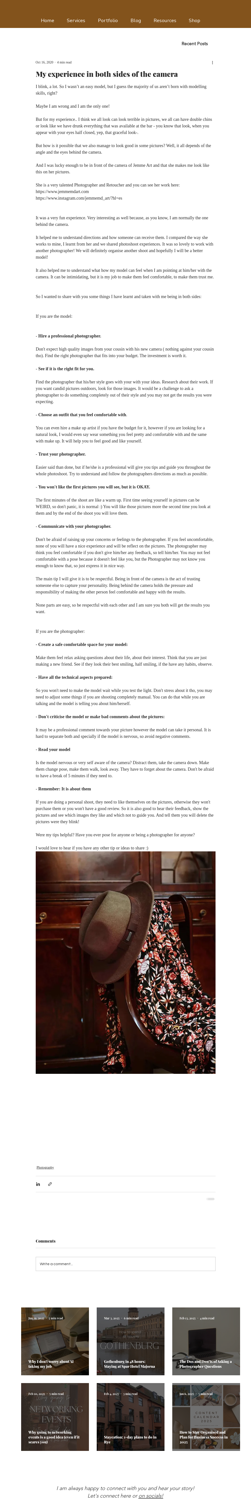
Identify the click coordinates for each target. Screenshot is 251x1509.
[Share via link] (50, 1184)
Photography (45, 1167)
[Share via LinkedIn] (38, 1184)
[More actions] (213, 62)
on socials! (150, 1495)
